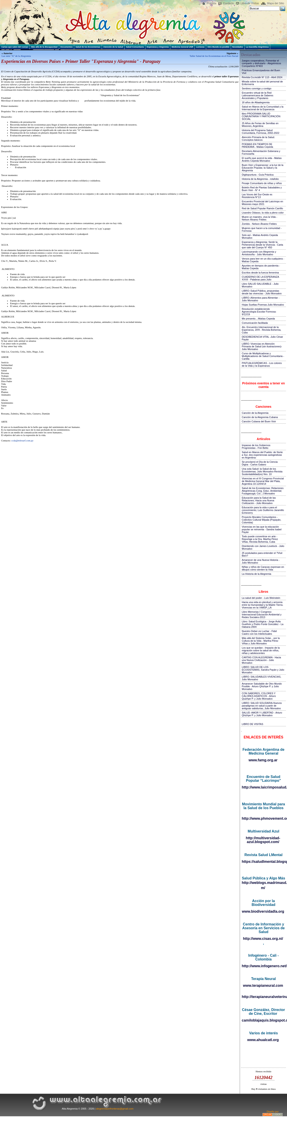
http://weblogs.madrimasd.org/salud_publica (263, 883)
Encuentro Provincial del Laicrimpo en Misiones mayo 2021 (262, 202)
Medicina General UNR (182, 47)
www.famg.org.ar (262, 760)
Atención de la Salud (113, 47)
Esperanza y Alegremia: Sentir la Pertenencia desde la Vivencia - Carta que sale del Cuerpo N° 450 (262, 245)
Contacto (228, 3)
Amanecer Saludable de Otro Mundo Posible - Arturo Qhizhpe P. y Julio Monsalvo (262, 686)
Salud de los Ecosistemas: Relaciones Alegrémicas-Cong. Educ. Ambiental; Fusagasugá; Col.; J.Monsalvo (262, 491)
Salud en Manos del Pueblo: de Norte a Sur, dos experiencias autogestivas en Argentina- (262, 455)
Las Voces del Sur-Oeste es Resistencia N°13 (257, 195)
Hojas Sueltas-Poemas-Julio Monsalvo (263, 304)
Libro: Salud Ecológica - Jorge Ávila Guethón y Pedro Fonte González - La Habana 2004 (262, 624)
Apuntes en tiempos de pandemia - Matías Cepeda (261, 267)
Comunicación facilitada (255, 323)
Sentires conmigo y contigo (256, 88)
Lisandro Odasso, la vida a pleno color (263, 212)
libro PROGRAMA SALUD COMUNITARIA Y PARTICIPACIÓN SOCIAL (261, 116)
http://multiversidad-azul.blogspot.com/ (263, 840)
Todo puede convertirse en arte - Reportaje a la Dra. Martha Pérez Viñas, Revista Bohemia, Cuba (260, 539)
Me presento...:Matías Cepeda (258, 318)
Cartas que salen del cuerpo (14, 47)
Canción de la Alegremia (255, 413)
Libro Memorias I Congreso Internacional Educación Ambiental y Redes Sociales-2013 (261, 614)
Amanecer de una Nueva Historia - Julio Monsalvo (261, 561)
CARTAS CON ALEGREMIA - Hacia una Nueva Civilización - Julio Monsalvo (261, 660)
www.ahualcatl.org (263, 1040)
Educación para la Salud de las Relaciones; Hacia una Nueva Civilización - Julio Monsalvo (259, 500)
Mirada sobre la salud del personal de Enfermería (262, 83)
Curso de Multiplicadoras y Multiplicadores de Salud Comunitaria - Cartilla (263, 356)
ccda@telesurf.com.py (22, 440)
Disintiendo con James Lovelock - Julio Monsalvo (263, 547)
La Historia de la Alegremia (256, 574)
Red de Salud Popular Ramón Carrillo (262, 208)
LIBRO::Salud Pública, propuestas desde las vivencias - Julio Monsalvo (262, 292)
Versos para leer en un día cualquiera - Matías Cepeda (263, 260)
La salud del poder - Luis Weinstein (261, 598)
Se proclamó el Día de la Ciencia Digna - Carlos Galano (260, 463)
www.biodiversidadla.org (263, 911)
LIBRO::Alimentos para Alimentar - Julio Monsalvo (260, 299)
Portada (211, 3)
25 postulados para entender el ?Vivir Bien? (262, 554)
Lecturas (200, 47)
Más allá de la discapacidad (44, 47)
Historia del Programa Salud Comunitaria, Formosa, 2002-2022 (260, 131)
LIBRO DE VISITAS (252, 724)
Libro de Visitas (250, 3)
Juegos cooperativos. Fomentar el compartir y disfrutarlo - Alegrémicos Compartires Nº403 (261, 63)
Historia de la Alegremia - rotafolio (260, 179)
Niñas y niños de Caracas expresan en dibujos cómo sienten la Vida (263, 568)
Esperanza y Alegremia (158, 47)
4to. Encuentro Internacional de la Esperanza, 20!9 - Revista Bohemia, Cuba (261, 330)
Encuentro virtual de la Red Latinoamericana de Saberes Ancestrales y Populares (257, 95)
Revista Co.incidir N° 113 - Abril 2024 (262, 77)
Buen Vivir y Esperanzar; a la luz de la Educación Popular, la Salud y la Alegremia (262, 168)
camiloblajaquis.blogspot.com (263, 1020)
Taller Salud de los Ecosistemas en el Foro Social (214, 56)
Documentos (66, 47)
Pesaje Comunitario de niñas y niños (262, 183)
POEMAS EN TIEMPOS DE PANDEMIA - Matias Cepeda (257, 145)
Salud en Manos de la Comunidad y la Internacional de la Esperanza (262, 108)
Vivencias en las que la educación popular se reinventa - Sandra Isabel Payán (261, 529)
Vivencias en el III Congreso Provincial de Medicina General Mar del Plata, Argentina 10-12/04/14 (263, 481)
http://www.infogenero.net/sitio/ (263, 966)
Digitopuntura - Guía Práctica (258, 174)
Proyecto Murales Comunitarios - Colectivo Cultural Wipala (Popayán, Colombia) (261, 520)
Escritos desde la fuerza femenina (260, 272)
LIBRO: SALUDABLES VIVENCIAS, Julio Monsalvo (261, 678)
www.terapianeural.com (263, 985)
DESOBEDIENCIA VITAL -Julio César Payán (262, 338)
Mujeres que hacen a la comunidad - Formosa (262, 229)
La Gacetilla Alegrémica (257, 47)
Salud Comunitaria (135, 47)
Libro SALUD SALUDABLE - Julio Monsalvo (260, 285)
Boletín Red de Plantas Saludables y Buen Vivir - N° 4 (262, 189)
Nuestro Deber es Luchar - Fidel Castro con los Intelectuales (259, 632)
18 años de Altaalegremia (256, 102)
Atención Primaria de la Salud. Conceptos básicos (258, 138)
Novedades (237, 47)
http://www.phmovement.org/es (263, 818)
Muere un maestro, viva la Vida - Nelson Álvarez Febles (259, 218)
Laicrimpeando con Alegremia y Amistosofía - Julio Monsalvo (259, 253)
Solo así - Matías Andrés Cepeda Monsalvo (260, 236)
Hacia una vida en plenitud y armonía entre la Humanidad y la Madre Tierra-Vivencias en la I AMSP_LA (262, 605)
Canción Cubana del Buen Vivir (259, 421)
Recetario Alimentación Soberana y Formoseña (261, 152)
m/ (263, 888)
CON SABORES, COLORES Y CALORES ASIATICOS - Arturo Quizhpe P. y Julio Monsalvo (259, 696)
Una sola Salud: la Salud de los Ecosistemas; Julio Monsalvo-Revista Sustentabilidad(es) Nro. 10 (262, 471)
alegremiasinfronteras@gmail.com (114, 1108)
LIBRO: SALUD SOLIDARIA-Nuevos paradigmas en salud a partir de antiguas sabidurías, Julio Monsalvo (262, 706)
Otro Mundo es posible (218, 47)
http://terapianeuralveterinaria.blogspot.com (263, 997)
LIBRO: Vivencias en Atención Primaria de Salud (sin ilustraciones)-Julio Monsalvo (262, 346)
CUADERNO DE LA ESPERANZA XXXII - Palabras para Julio (260, 278)
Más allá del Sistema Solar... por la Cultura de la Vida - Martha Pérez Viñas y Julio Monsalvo (261, 641)
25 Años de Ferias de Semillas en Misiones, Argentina (260, 124)
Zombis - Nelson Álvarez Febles (259, 223)
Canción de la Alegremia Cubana (260, 417)
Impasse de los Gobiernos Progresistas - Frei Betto (256, 446)
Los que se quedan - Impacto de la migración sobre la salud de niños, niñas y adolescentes (261, 650)
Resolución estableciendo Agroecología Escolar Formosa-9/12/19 (259, 312)
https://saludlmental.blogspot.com (263, 861)
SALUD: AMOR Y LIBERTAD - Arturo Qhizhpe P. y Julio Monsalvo (262, 714)
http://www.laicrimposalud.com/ (263, 787)
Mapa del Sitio (275, 3)
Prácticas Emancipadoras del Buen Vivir (261, 71)
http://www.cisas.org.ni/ (263, 938)
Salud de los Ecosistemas (88, 47)
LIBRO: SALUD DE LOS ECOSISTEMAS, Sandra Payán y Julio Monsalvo (263, 670)
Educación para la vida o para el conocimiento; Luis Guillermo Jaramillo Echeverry (263, 510)
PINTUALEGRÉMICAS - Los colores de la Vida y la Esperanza (262, 364)
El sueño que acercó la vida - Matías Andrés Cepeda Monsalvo (262, 159)
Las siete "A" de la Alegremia (16, 56)
